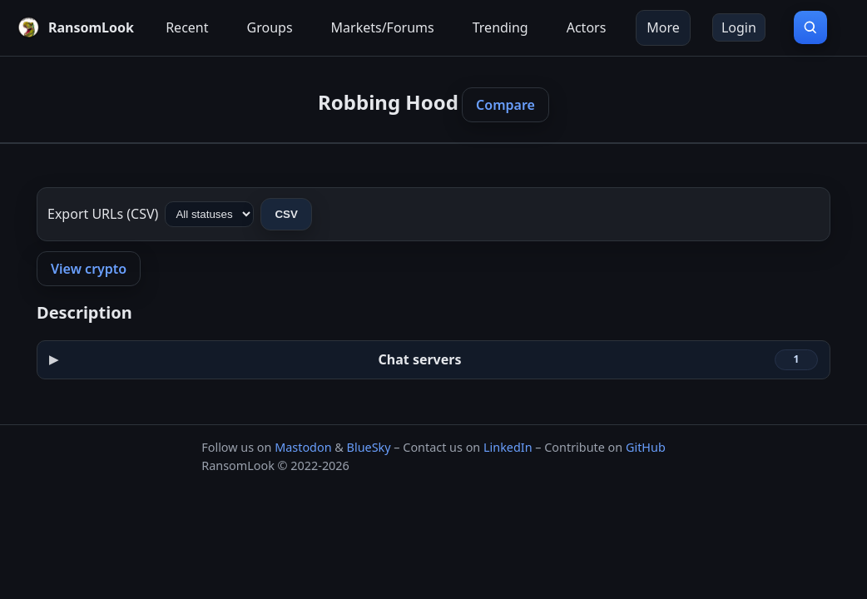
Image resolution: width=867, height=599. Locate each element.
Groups (270, 27)
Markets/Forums (382, 27)
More (663, 27)
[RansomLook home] (75, 27)
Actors (587, 27)
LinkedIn (508, 447)
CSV (286, 214)
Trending (500, 27)
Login (738, 27)
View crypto (88, 269)
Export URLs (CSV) (102, 214)
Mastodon (303, 447)
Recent (187, 27)
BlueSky (369, 447)
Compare (505, 105)
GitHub (646, 447)
